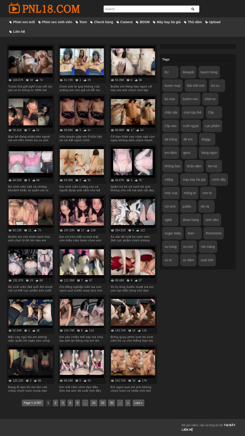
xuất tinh (207, 260)
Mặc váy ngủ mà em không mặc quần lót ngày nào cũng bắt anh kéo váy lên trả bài (29, 340)
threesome (214, 233)
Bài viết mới (196, 85)
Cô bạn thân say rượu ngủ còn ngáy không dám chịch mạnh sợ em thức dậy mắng (133, 140)
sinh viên (211, 220)
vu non (188, 247)
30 (111, 403)
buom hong (209, 72)
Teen (83, 22)
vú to (168, 260)
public (187, 206)
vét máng (208, 247)
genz (186, 153)
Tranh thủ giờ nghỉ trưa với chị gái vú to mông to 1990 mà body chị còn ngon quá (30, 90)
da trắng (171, 139)
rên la (205, 206)
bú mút (170, 99)
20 (102, 403)
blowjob (188, 72)
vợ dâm (188, 260)
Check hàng (103, 22)
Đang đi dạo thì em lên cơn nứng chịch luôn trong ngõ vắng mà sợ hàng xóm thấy (27, 390)
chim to (210, 99)
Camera (126, 22)
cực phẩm (212, 126)
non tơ (207, 193)
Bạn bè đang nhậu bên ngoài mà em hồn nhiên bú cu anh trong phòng (29, 140)
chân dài (171, 112)
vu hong (171, 247)
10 (93, 403)
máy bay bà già (194, 179)
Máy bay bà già (169, 22)
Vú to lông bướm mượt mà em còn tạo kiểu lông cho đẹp (132, 288)
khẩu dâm (194, 166)
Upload (214, 22)
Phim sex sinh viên (57, 22)
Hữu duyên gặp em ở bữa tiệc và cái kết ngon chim (80, 138)
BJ (166, 72)
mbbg (169, 179)
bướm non (190, 99)
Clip (211, 112)
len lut (212, 166)
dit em (188, 139)
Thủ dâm (195, 22)
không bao (172, 166)
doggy (206, 139)
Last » (138, 403)
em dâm (171, 153)
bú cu (215, 85)
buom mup (172, 85)
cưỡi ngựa (190, 126)
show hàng (191, 220)
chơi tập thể (192, 112)
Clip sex (171, 126)
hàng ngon (209, 153)
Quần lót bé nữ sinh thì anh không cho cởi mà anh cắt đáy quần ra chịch (132, 190)
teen (191, 233)
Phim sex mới (24, 22)
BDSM (145, 22)
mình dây (219, 179)
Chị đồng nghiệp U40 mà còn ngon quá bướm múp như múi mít (80, 290)
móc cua (171, 193)
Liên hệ (19, 32)
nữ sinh (170, 206)
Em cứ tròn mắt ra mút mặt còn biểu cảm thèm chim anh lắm (80, 240)
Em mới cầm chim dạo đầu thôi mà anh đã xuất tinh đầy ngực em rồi (80, 390)
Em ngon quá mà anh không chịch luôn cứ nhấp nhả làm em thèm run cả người (131, 390)
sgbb (168, 220)
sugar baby (173, 233)
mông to (190, 193)
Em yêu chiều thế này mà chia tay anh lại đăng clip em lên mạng (81, 340)
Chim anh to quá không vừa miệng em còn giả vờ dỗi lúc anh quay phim (79, 90)
